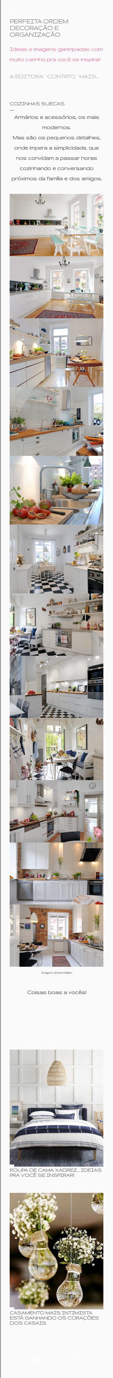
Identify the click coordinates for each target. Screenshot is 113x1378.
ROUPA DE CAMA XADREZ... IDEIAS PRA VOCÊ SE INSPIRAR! (56, 1173)
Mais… (89, 76)
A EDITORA (26, 76)
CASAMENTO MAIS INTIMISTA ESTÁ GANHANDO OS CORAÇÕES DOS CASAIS (54, 1318)
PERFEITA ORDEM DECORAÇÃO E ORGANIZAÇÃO (39, 28)
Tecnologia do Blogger (56, 1359)
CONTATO (61, 76)
